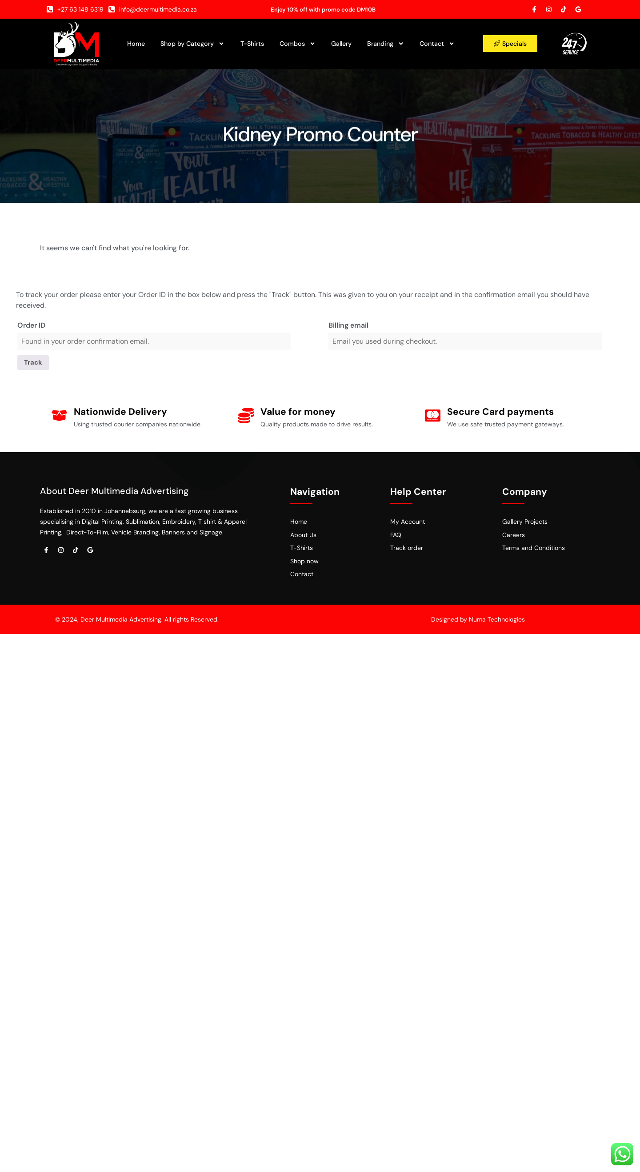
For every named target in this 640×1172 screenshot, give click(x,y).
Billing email (348, 325)
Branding (385, 43)
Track (34, 363)
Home (136, 44)
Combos (298, 43)
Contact (437, 43)
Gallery (341, 44)
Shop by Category (192, 43)
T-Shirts (252, 44)
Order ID (31, 325)
